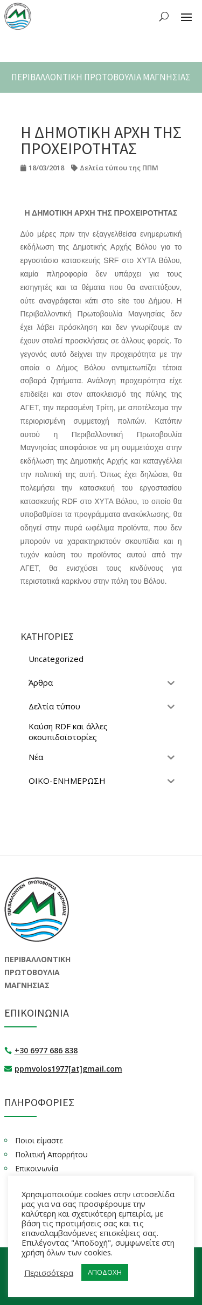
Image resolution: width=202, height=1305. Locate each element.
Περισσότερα (48, 1273)
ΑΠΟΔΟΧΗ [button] (105, 1272)
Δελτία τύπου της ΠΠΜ (119, 167)
